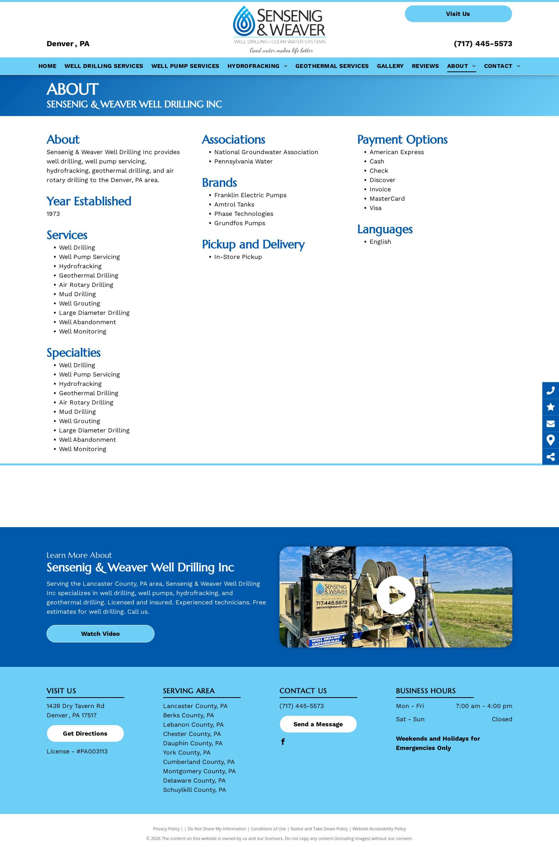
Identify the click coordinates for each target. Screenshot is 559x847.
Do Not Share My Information (217, 828)
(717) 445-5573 (483, 43)
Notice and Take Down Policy (319, 828)
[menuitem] (48, 66)
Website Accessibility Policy (379, 828)
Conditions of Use (268, 828)
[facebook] (283, 743)
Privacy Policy (166, 828)
